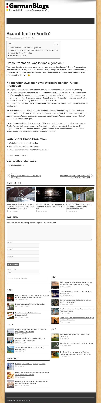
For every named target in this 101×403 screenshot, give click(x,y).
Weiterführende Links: (18, 56)
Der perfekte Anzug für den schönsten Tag (30, 304)
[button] (55, 44)
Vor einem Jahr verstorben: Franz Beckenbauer (76, 343)
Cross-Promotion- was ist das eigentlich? (25, 48)
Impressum (18, 400)
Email (9, 250)
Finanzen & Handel (15, 38)
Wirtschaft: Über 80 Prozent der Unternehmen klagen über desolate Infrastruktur (78, 206)
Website (10, 257)
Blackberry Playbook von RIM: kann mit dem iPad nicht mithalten (75, 176)
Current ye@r (12, 269)
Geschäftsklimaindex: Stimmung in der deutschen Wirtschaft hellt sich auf (50, 206)
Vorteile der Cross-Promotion (21, 53)
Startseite (10, 400)
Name (9, 243)
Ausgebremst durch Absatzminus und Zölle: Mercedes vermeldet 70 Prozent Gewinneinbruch (20, 206)
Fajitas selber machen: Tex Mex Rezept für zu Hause (26, 176)
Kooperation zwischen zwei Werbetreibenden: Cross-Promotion (34, 50)
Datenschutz (27, 400)
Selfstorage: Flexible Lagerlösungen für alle (30, 364)
